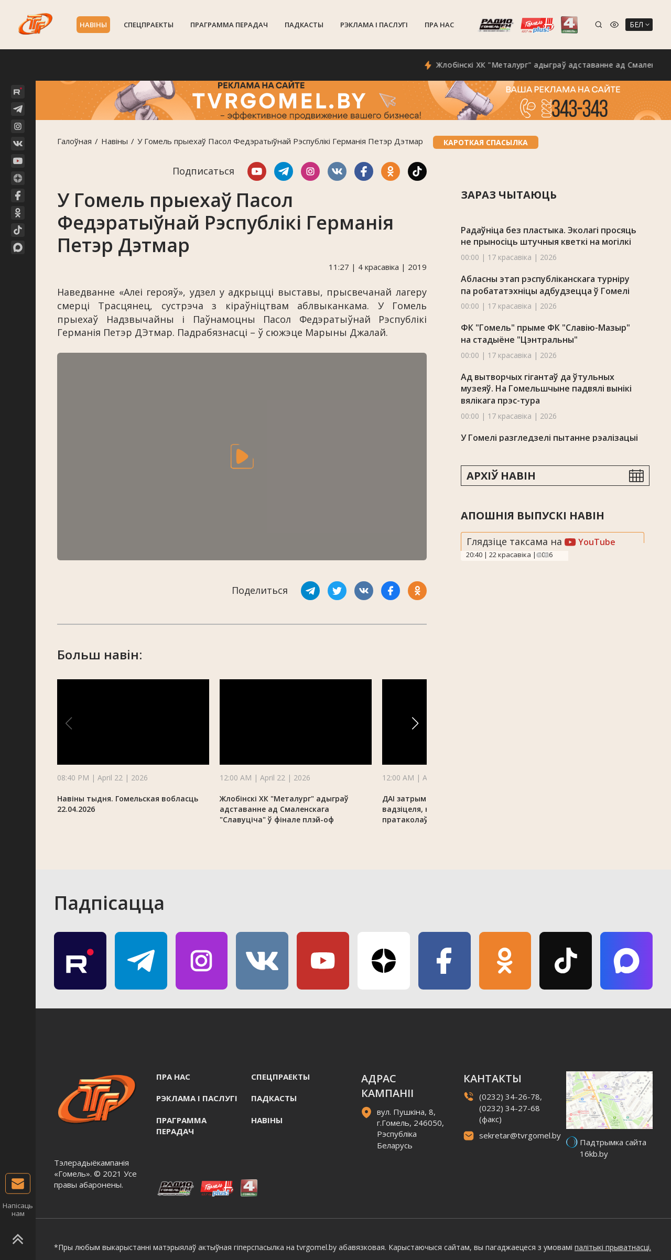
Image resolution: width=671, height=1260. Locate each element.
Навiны (93, 24)
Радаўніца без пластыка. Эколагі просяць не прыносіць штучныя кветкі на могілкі (548, 236)
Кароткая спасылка (485, 142)
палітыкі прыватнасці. (613, 1247)
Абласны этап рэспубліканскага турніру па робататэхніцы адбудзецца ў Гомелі (545, 285)
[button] (415, 723)
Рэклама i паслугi (374, 24)
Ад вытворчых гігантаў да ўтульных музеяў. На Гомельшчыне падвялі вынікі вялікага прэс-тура (546, 388)
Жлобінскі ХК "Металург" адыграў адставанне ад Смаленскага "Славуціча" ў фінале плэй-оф (284, 809)
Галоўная (74, 141)
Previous (539, 555)
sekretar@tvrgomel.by (520, 1135)
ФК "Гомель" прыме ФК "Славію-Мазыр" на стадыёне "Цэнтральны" (545, 333)
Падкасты (304, 24)
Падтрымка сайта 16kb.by (613, 1147)
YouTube (590, 542)
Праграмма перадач (229, 24)
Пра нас (439, 24)
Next (546, 555)
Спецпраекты (149, 24)
